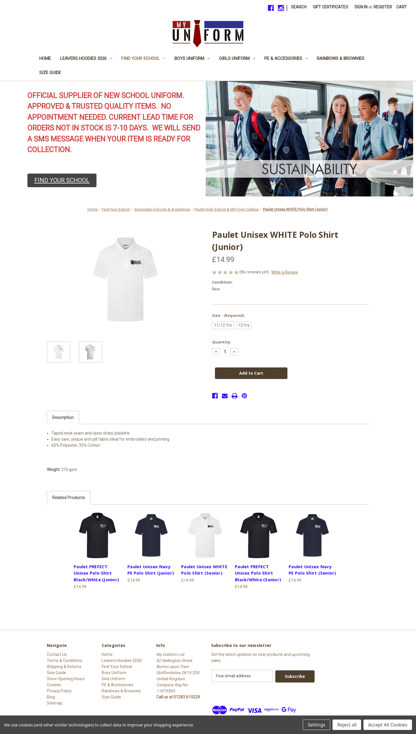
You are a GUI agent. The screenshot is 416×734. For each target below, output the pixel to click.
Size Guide (50, 72)
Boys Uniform (192, 58)
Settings (316, 725)
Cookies (54, 685)
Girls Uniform (237, 58)
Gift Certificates (330, 7)
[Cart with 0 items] (401, 7)
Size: (228, 315)
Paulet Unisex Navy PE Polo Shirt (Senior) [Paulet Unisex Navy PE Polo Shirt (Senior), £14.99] (312, 570)
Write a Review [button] (284, 272)
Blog (51, 697)
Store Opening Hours (66, 678)
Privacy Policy (59, 691)
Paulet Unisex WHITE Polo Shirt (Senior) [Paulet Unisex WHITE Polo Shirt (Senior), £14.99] (204, 570)
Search (299, 7)
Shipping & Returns (64, 666)
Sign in (360, 7)
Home (45, 58)
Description (63, 417)
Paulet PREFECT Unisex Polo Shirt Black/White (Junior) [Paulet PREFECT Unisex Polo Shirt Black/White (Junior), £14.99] (96, 573)
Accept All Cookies (387, 725)
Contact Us (57, 654)
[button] (61, 180)
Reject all (346, 725)
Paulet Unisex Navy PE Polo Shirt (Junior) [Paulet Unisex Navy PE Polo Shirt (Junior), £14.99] (150, 570)
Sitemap (54, 703)
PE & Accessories (286, 58)
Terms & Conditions (64, 660)
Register (383, 7)
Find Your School (143, 58)
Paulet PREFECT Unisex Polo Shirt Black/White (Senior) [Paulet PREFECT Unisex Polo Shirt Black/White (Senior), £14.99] (258, 573)
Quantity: (221, 342)
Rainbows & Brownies (340, 58)
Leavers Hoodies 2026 (86, 58)
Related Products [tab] (68, 497)
